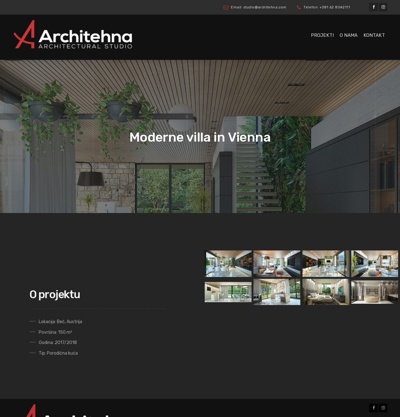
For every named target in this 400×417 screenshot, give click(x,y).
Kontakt (374, 35)
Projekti (322, 35)
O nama (349, 35)
